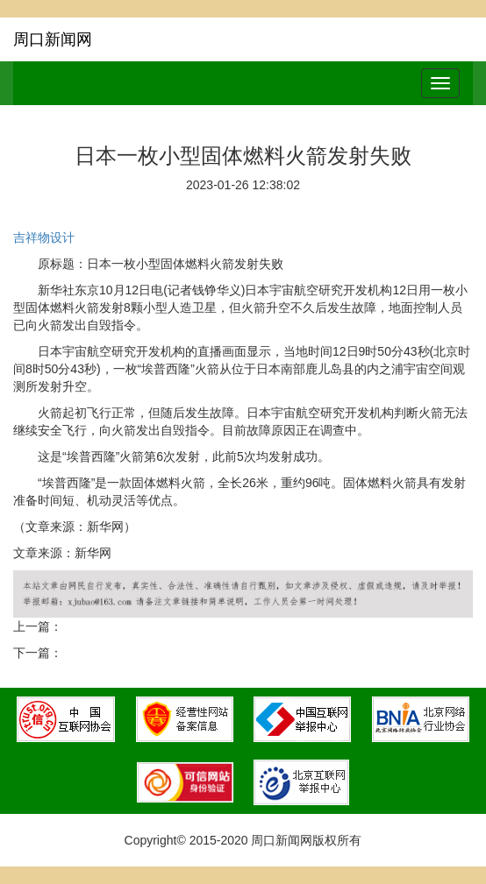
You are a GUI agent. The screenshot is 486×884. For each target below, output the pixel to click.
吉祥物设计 (44, 237)
